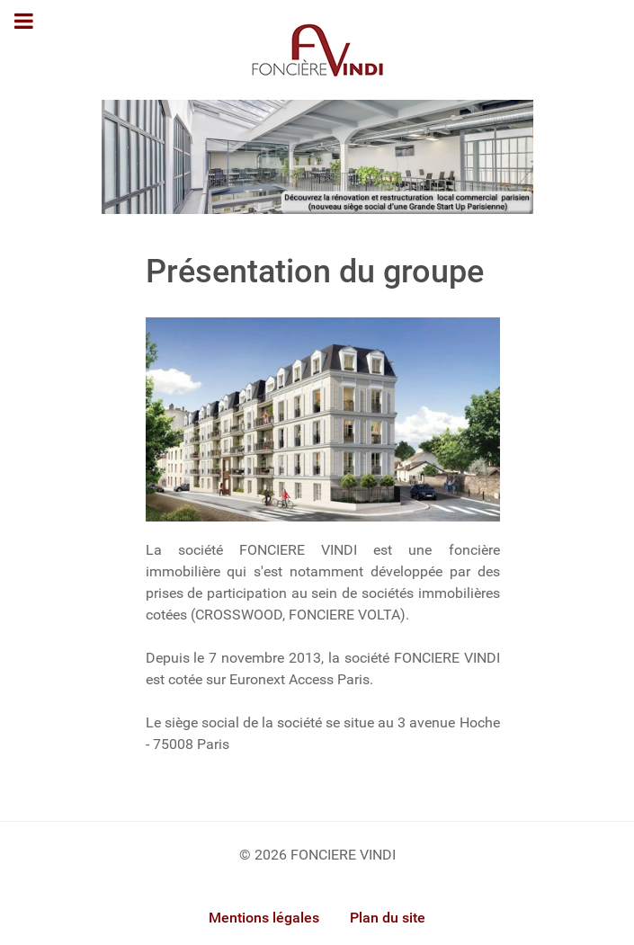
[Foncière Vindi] (317, 156)
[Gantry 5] (317, 49)
